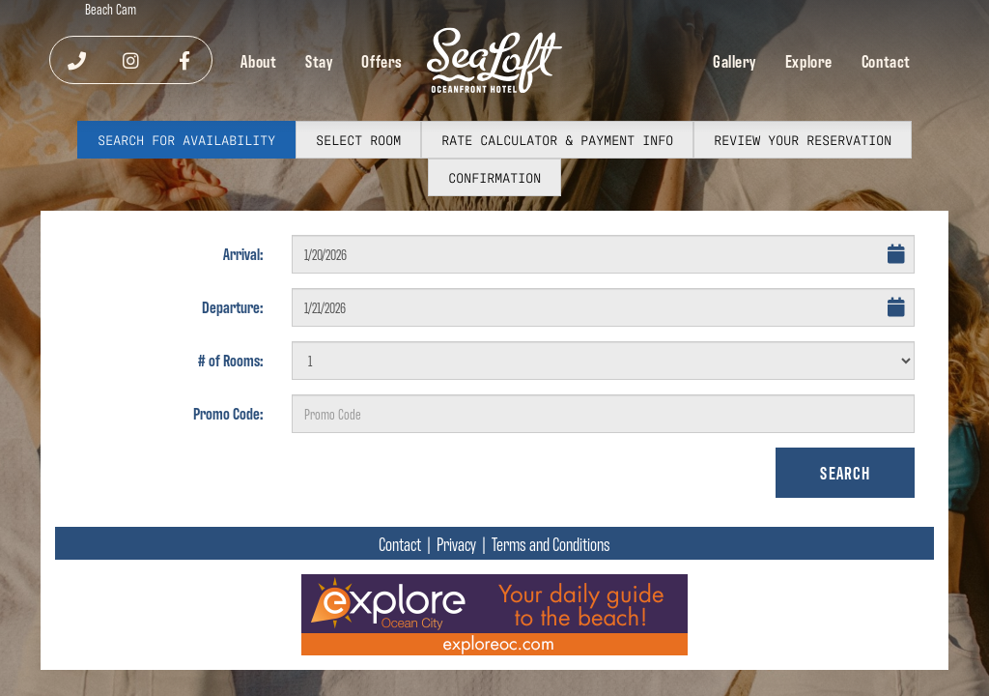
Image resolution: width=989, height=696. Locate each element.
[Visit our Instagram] (130, 60)
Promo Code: (228, 412)
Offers (382, 60)
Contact (886, 60)
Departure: (232, 306)
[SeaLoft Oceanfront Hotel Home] (494, 60)
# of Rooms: (230, 359)
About (258, 60)
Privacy (456, 543)
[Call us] (76, 60)
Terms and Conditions (551, 543)
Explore (809, 60)
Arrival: (243, 253)
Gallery (734, 60)
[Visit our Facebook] (184, 60)
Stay (318, 60)
